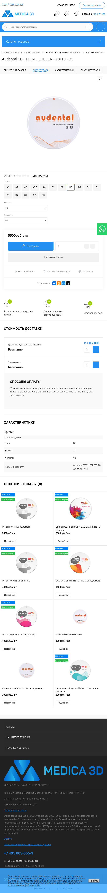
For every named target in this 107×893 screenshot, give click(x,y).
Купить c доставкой (96, 349)
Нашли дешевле (24, 271)
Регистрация (16, 4)
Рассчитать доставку (57, 271)
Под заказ (85, 271)
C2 (34, 195)
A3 (25, 187)
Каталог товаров (53, 41)
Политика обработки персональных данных (27, 844)
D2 (97, 187)
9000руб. (80, 643)
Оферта (8, 838)
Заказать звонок (92, 5)
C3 (43, 195)
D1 (88, 187)
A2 (16, 187)
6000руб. (80, 589)
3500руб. (26, 535)
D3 (8, 195)
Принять (94, 881)
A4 (44, 187)
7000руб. (80, 535)
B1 (53, 187)
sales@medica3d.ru (25, 860)
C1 (25, 195)
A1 (8, 187)
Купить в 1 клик (53, 257)
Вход (4, 4)
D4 (16, 195)
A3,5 (35, 187)
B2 (62, 187)
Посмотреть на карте (15, 810)
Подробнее (9, 541)
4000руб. (26, 589)
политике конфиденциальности (51, 883)
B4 (79, 187)
